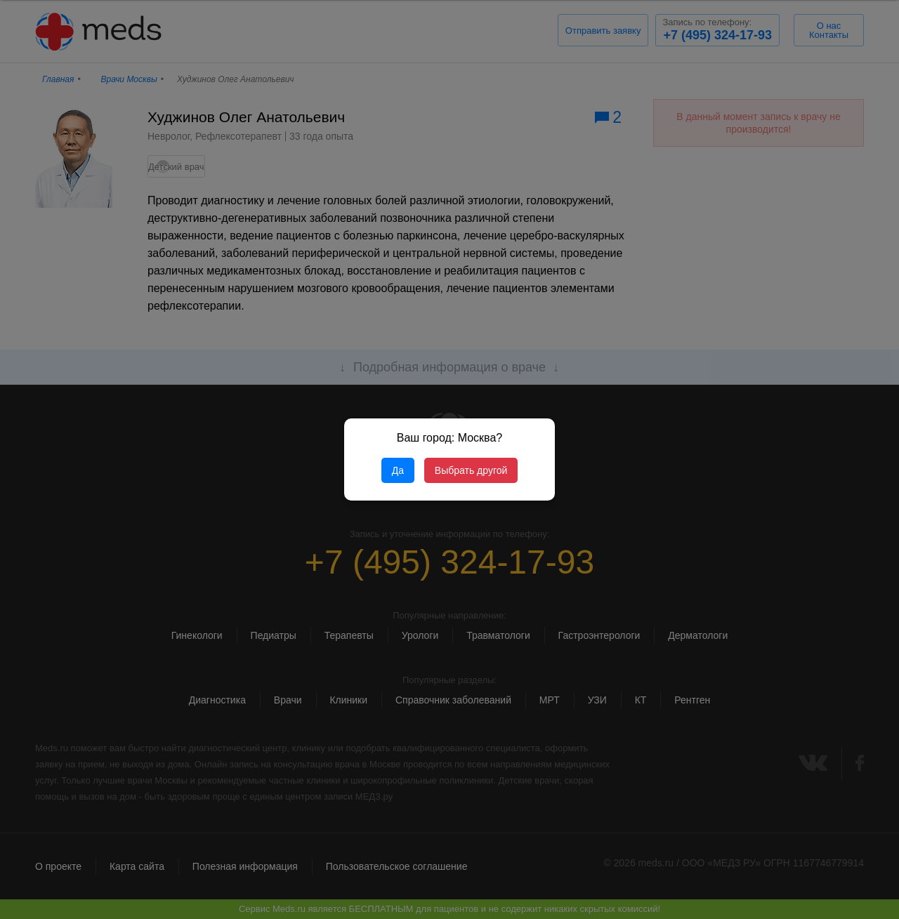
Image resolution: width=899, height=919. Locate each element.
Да (398, 470)
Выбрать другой (471, 470)
